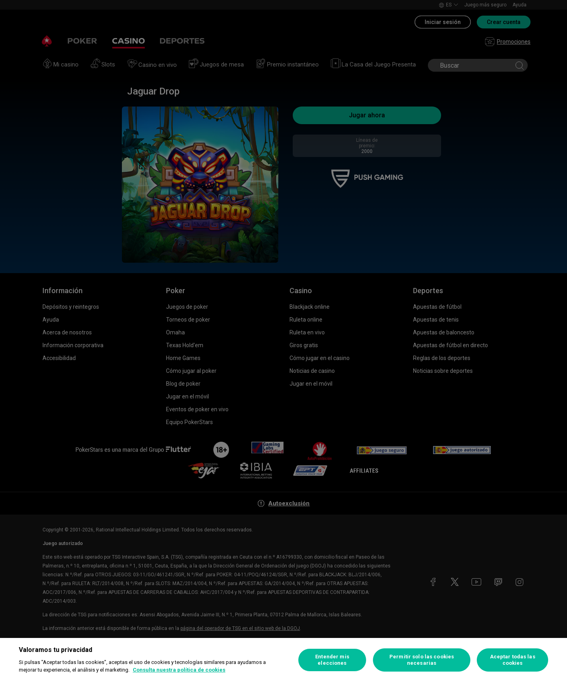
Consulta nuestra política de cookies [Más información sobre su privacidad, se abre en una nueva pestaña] (179, 670)
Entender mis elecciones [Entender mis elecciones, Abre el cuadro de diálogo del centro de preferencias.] (332, 660)
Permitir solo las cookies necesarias (421, 660)
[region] (283, 660)
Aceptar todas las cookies (512, 660)
